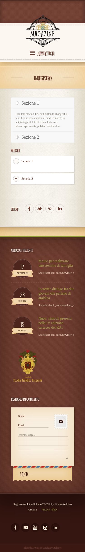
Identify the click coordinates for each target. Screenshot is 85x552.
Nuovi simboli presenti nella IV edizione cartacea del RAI (55, 322)
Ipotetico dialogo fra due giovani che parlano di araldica (56, 293)
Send (24, 474)
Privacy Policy (50, 509)
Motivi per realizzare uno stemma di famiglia (56, 263)
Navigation (45, 53)
